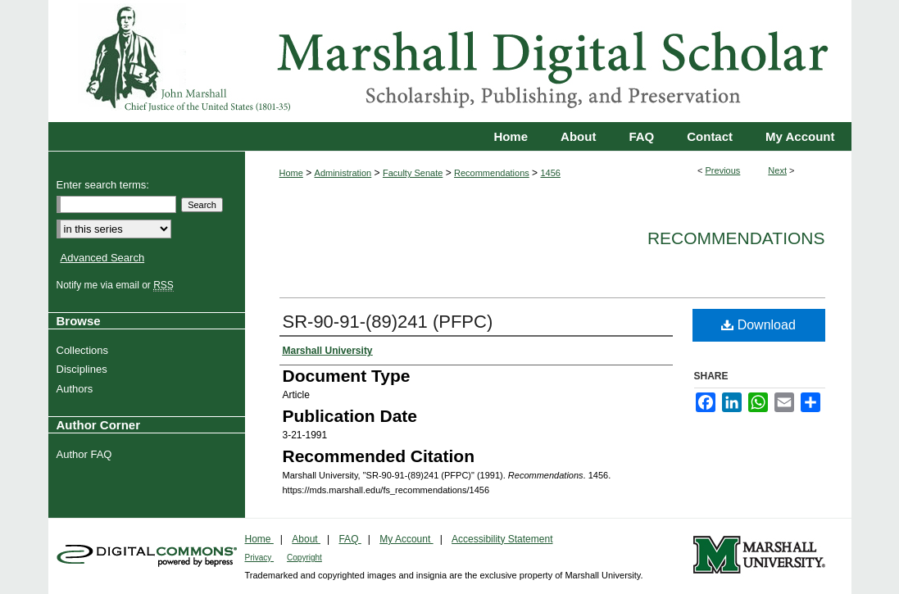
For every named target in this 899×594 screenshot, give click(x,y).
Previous (723, 170)
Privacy (260, 557)
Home (291, 173)
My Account (406, 539)
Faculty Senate (413, 173)
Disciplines (84, 369)
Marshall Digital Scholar (449, 61)
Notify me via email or (117, 285)
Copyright (304, 557)
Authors (77, 389)
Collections (85, 350)
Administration (343, 173)
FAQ (349, 539)
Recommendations (491, 173)
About (306, 539)
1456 (550, 173)
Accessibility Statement (502, 539)
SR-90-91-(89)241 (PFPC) (388, 321)
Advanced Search (103, 258)
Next (777, 170)
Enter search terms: (103, 185)
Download (758, 325)
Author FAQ (86, 454)
